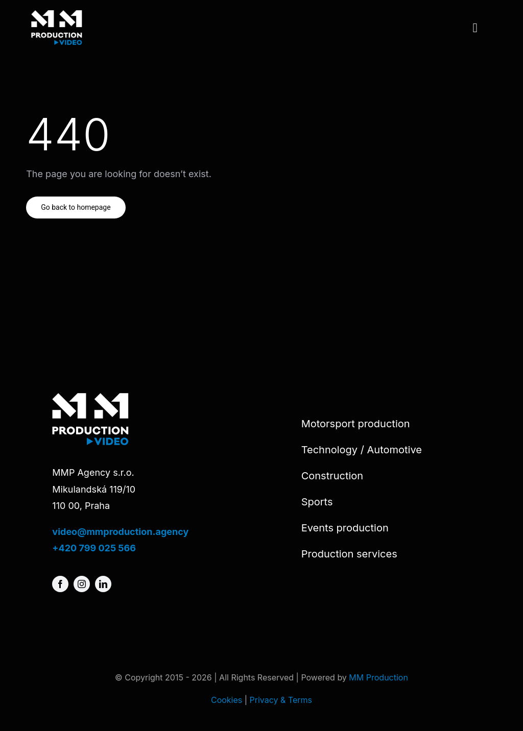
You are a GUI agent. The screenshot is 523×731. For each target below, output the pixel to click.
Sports (317, 502)
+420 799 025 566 (94, 548)
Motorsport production (355, 424)
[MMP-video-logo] (56, 14)
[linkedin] (103, 584)
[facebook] (60, 584)
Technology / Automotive (361, 450)
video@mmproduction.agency (120, 531)
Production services (349, 554)
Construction (332, 476)
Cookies (226, 700)
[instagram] (82, 584)
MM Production (378, 677)
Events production (345, 528)
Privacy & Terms (281, 700)
